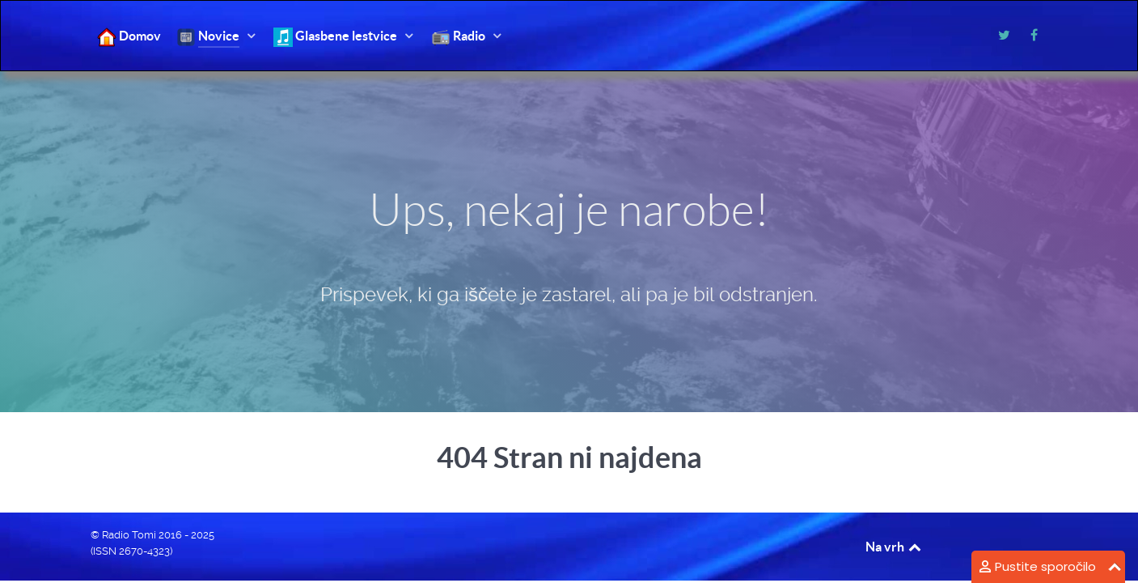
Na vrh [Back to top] (894, 546)
